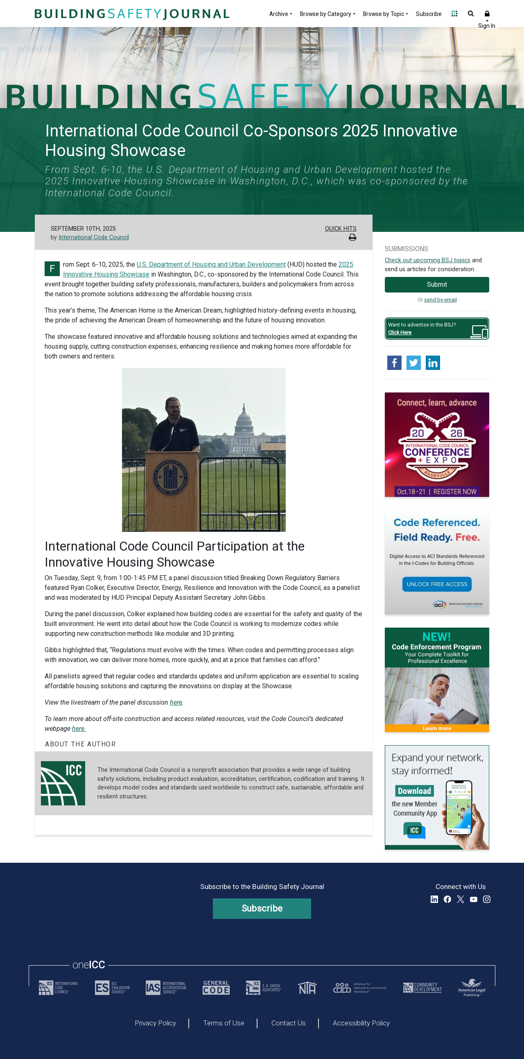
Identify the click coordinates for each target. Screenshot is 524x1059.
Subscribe (429, 14)
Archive (278, 14)
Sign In (487, 13)
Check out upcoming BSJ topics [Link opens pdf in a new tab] (427, 260)
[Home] (131, 13)
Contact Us (288, 1023)
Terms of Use (223, 1023)
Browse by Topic (383, 14)
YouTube (474, 899)
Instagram (487, 899)
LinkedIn (434, 899)
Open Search (471, 13)
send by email (440, 300)
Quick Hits (341, 228)
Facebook (447, 899)
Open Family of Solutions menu (454, 13)
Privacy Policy (155, 1023)
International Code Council (94, 237)
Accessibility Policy (361, 1023)
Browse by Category (325, 14)
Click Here (399, 332)
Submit (437, 284)
